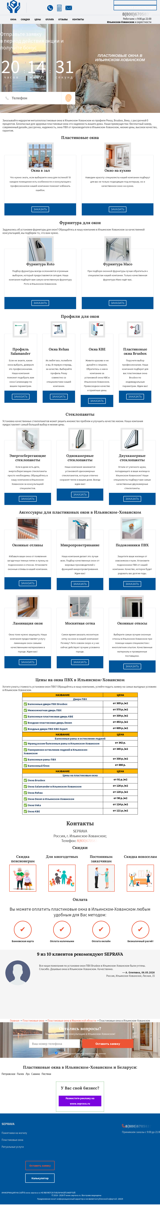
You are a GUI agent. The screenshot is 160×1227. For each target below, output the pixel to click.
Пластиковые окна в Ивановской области (71, 1020)
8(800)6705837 (136, 14)
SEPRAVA (8, 1124)
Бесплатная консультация (135, 7)
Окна (13, 19)
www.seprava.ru (32, 1192)
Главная (14, 1020)
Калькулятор (135, 2)
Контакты (78, 19)
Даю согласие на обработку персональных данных (80, 1053)
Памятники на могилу (14, 1133)
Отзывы (63, 19)
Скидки (25, 19)
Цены (37, 19)
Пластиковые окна (33, 1020)
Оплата (50, 19)
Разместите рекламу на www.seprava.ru (80, 1101)
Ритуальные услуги (13, 1146)
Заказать (40, 209)
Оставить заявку (40, 1165)
